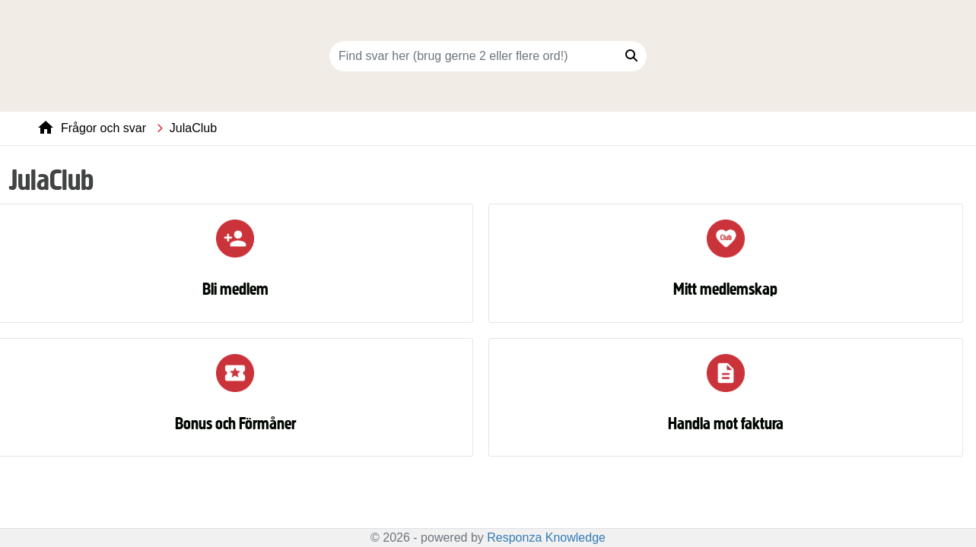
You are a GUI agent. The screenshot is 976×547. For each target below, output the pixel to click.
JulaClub (193, 128)
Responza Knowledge (546, 537)
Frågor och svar (103, 128)
